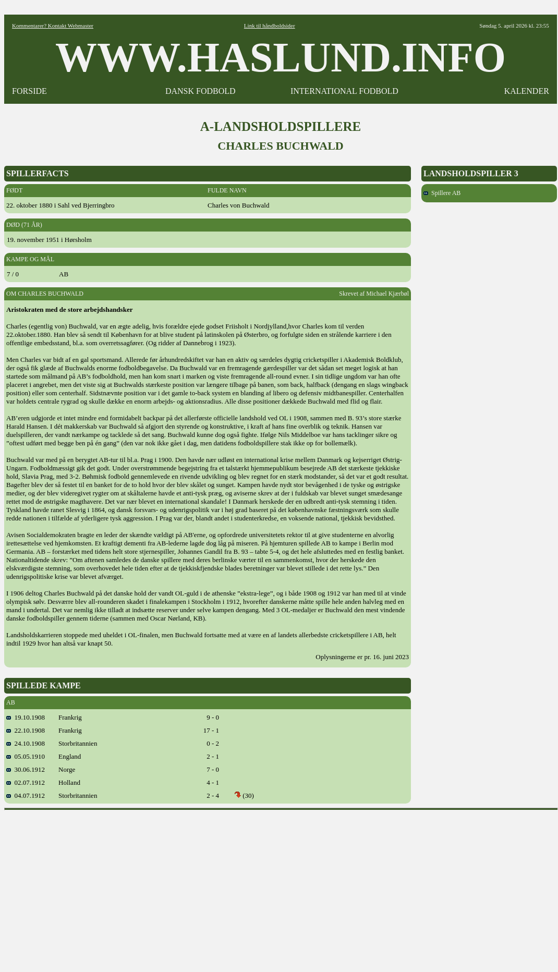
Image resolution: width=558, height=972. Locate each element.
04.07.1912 (25, 795)
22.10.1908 (25, 730)
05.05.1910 (25, 756)
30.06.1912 (25, 769)
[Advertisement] (281, 888)
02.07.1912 (25, 782)
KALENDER (526, 91)
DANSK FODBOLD (200, 91)
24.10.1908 (25, 743)
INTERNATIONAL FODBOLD (344, 91)
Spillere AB (441, 193)
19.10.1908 (25, 717)
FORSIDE (29, 91)
